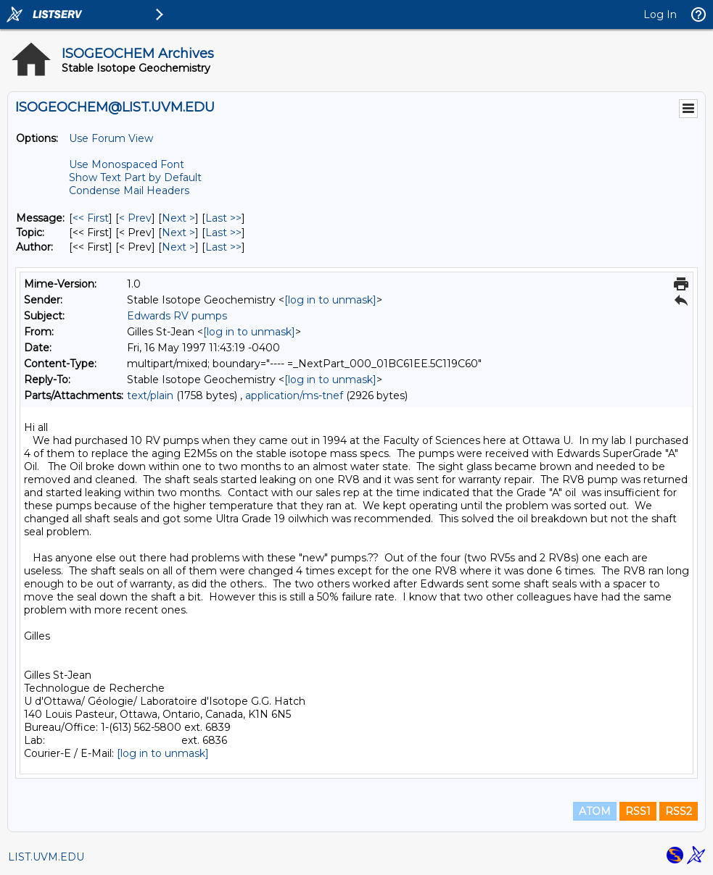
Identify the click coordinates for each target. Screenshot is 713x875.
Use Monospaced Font (126, 164)
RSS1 (638, 811)
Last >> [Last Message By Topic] (223, 232)
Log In (660, 14)
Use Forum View (111, 138)
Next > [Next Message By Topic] (178, 232)
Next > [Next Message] (178, 218)
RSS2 (678, 811)
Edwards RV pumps (177, 315)
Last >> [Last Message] (223, 218)
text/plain (150, 395)
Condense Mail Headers (129, 190)
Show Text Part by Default (135, 177)
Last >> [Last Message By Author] (223, 247)
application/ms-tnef (294, 395)
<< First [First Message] (91, 218)
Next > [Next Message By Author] (178, 247)
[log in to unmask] (330, 299)
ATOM (595, 811)
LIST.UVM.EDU (46, 856)
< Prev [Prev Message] (135, 218)
